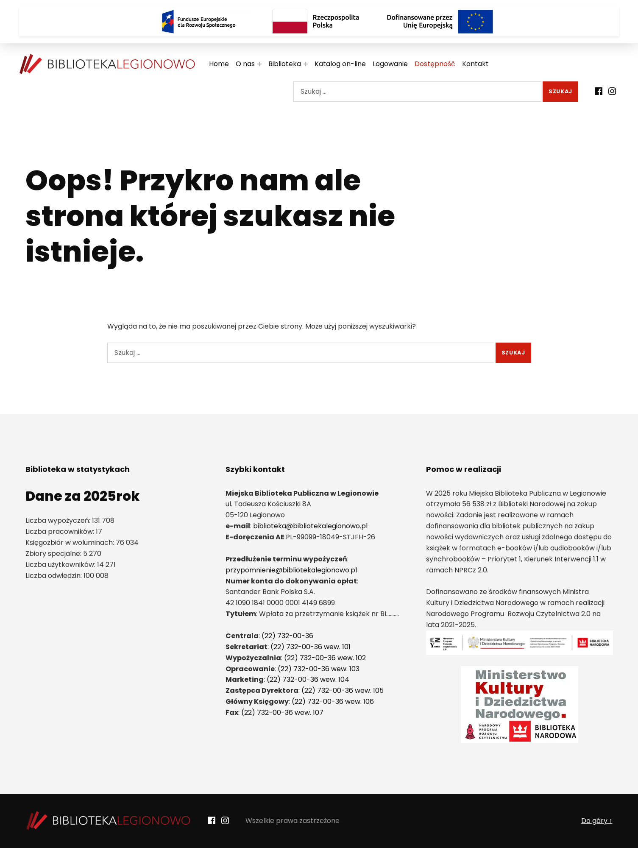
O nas (245, 64)
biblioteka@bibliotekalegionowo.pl (310, 526)
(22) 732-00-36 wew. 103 (318, 669)
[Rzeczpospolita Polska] (319, 21)
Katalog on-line (340, 64)
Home (219, 64)
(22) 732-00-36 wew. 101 (310, 647)
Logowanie (390, 64)
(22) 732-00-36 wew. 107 (282, 712)
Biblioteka (284, 64)
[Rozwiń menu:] (259, 64)
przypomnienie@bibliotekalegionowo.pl (291, 570)
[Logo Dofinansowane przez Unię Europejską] (440, 21)
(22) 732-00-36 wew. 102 (325, 658)
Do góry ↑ (597, 821)
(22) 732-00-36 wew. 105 (342, 690)
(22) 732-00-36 (287, 636)
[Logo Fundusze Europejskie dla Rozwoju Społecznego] (198, 21)
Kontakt (475, 64)
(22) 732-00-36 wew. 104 (308, 679)
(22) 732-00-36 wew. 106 (333, 701)
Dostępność (435, 64)
